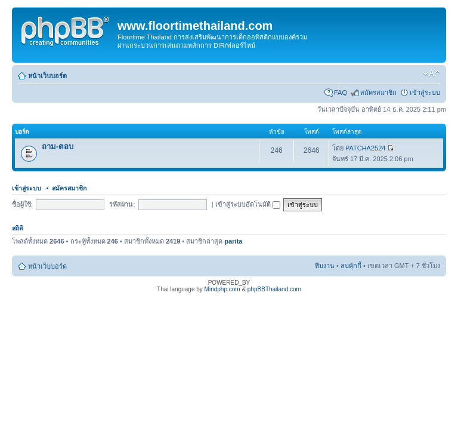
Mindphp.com (222, 289)
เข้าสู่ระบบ (425, 92)
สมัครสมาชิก (378, 92)
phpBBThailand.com (274, 289)
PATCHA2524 (365, 148)
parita (233, 241)
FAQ (340, 92)
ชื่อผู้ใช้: (22, 204)
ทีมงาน (325, 265)
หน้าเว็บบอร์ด (47, 75)
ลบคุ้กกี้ (351, 265)
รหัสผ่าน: (122, 204)
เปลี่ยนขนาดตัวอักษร (431, 73)
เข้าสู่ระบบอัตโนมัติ (247, 204)
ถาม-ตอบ (57, 146)
